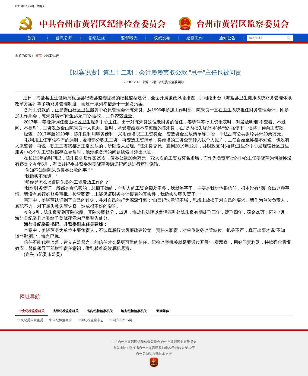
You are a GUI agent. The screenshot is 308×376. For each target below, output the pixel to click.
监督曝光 (129, 38)
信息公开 (64, 38)
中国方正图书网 (120, 320)
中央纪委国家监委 (30, 320)
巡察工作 (194, 38)
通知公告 (227, 38)
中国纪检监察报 (60, 320)
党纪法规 (96, 38)
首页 (31, 38)
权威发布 (162, 38)
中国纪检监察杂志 (91, 320)
